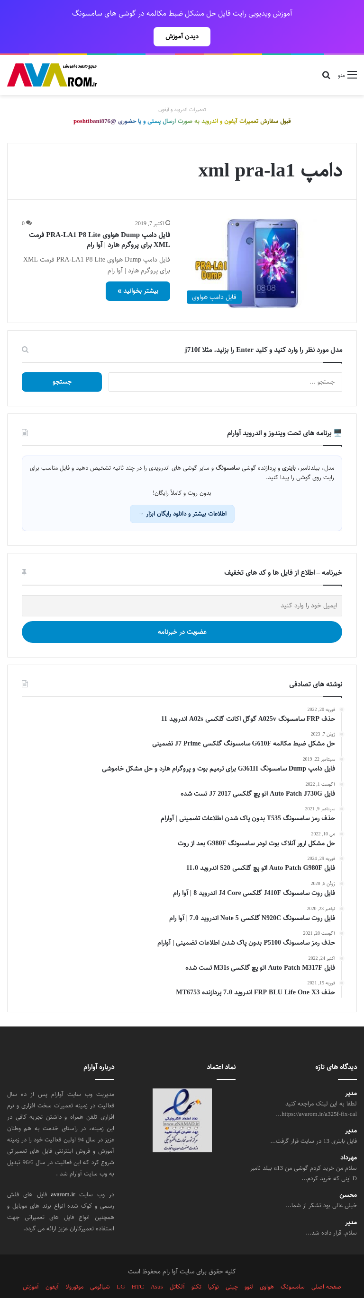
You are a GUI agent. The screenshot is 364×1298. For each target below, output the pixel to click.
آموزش (31, 1266)
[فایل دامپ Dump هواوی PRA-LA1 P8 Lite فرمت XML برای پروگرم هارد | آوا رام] (262, 243)
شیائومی (100, 1266)
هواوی (267, 1266)
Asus (157, 1266)
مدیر (351, 1073)
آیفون (52, 1266)
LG (121, 1266)
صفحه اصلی (326, 1266)
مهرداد (348, 1137)
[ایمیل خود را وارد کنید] (182, 585)
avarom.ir (63, 1173)
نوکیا (213, 1266)
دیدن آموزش (182, 36)
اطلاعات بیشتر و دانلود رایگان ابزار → (182, 493)
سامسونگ (293, 1266)
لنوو (249, 1266)
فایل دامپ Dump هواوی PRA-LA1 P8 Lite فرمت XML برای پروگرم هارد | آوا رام (99, 219)
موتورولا (74, 1266)
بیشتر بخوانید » (138, 270)
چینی (232, 1266)
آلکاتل (177, 1266)
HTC (138, 1266)
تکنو (196, 1266)
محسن (348, 1174)
